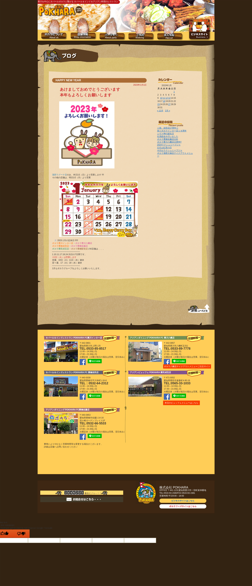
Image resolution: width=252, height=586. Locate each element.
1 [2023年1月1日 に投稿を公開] (174, 92)
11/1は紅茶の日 (164, 147)
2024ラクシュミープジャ (169, 145)
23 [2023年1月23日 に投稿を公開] (159, 104)
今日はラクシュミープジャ (169, 150)
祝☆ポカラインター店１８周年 (172, 131)
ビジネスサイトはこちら (182, 501)
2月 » (167, 110)
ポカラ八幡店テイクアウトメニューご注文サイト (187, 366)
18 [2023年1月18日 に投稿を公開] (164, 101)
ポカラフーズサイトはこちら (183, 506)
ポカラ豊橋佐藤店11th (167, 139)
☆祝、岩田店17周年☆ (167, 128)
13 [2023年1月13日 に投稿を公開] (169, 98)
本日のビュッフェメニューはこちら (181, 403)
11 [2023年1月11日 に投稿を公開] (164, 98)
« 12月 (160, 110)
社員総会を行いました (167, 136)
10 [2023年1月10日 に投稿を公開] (161, 98)
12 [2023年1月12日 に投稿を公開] (167, 98)
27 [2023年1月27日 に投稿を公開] (169, 104)
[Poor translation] (21, 533)
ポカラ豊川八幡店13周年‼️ (169, 142)
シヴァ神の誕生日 (165, 133)
